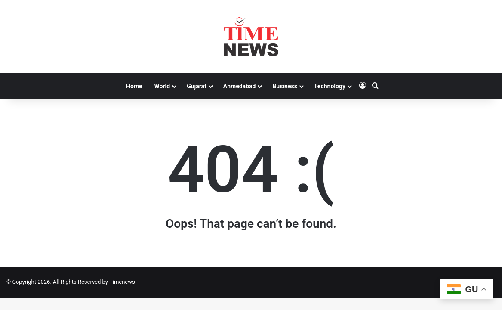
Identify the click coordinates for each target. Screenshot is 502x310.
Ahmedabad (239, 86)
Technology (329, 86)
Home (134, 86)
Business (284, 86)
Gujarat (196, 86)
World (162, 86)
